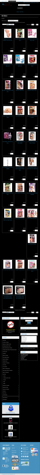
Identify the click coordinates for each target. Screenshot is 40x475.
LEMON (6, 457)
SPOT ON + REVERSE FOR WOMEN (11, 434)
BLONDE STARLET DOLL (32, 90)
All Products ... (5, 399)
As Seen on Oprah (6, 342)
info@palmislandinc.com (27, 451)
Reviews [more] (24, 346)
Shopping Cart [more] (25, 328)
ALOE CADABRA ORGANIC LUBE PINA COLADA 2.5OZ (7, 449)
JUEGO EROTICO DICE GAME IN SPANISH (11, 420)
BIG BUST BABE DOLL (20, 90)
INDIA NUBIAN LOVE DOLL (20, 193)
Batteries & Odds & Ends (7, 344)
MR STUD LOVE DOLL (32, 244)
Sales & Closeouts (6, 372)
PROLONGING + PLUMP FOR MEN (11, 427)
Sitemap (13, 454)
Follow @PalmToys (20, 1)
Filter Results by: (4, 20)
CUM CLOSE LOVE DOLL (20, 116)
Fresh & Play (29, 341)
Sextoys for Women (6, 389)
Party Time (4, 392)
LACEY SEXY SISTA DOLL (20, 218)
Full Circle (29, 342)
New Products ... (5, 397)
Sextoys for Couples (6, 385)
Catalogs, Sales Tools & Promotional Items (10, 349)
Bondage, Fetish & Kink (6, 345)
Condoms (4, 353)
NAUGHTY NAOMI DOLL (20, 269)
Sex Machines (5, 394)
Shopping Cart (32, 2)
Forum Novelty (29, 340)
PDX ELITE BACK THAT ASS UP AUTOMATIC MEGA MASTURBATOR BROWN (8, 297)
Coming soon (5, 351)
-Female (4, 379)
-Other (4, 383)
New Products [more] (7, 416)
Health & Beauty (5, 359)
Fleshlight (29, 336)
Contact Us (23, 357)
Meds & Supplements (6, 368)
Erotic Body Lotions (6, 357)
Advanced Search (28, 324)
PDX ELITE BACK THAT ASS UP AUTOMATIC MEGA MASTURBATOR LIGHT (20, 297)
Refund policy (14, 452)
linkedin (22, 456)
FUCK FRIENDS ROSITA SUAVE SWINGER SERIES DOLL (20, 169)
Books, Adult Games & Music (7, 347)
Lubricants (4, 364)
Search (22, 318)
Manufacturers (24, 334)
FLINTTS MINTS (29, 337)
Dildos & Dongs (5, 355)
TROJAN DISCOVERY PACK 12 (7, 466)
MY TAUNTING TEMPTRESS (8, 269)
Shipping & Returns (24, 355)
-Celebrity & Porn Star (6, 377)
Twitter (25, 456)
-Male (4, 381)
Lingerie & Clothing (6, 362)
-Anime (4, 376)
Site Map (22, 358)
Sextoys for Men (5, 387)
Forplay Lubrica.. (29, 338)
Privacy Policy (14, 450)
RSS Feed (23, 456)
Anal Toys (4, 340)
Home (24, 2)
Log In (28, 2)
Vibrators (4, 391)
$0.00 (37, 2)
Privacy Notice (23, 356)
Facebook (27, 456)
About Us (13, 447)
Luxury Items (5, 366)
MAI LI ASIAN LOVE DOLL (32, 218)
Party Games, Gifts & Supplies (7, 370)
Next (12, 24)
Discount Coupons (24, 359)
